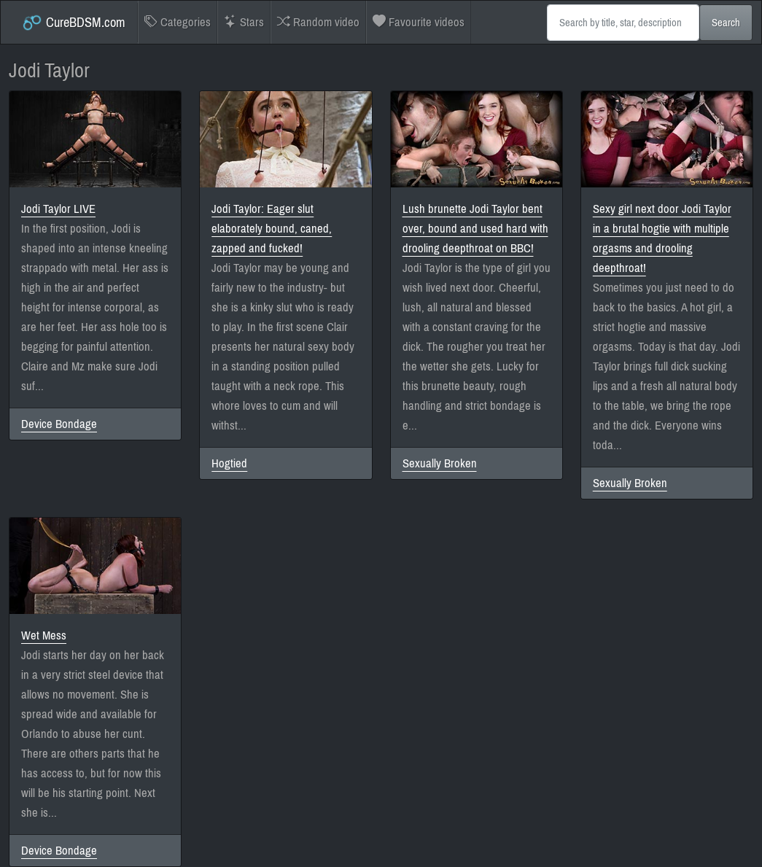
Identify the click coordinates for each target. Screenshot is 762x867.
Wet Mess (43, 635)
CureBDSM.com (73, 22)
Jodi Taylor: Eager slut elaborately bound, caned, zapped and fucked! (271, 229)
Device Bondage (59, 424)
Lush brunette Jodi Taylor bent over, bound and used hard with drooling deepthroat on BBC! (475, 229)
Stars (244, 22)
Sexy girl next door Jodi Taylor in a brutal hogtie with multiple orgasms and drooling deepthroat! (662, 238)
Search (726, 22)
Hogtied (229, 463)
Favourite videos (418, 22)
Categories (177, 22)
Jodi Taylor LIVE (58, 209)
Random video (318, 22)
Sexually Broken (440, 463)
